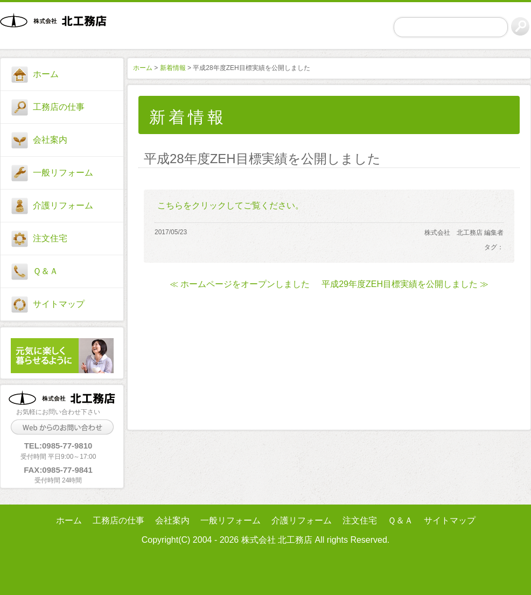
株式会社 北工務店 (57, 27)
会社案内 (50, 139)
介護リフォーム (63, 205)
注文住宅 (50, 238)
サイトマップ (59, 304)
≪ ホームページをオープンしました (240, 284)
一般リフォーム (63, 172)
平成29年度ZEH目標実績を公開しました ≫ (405, 284)
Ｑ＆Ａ (45, 271)
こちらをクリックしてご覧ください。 (230, 205)
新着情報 (173, 68)
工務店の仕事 (59, 106)
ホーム (46, 74)
